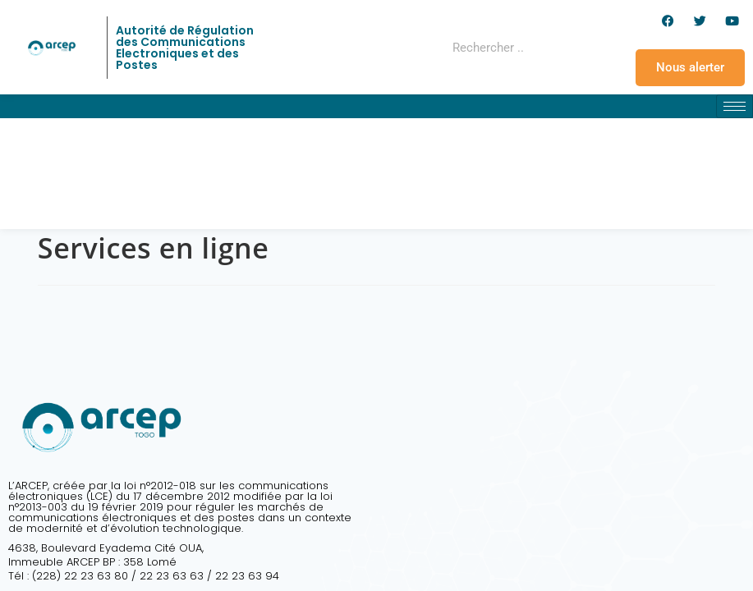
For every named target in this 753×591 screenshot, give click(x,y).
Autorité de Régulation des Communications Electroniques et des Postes (185, 47)
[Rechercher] (557, 47)
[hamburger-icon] (734, 106)
